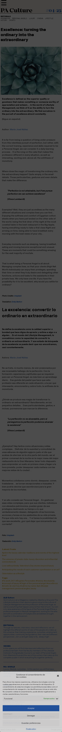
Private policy (31, 729)
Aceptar (31, 708)
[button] (58, 675)
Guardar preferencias (31, 723)
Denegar (31, 715)
